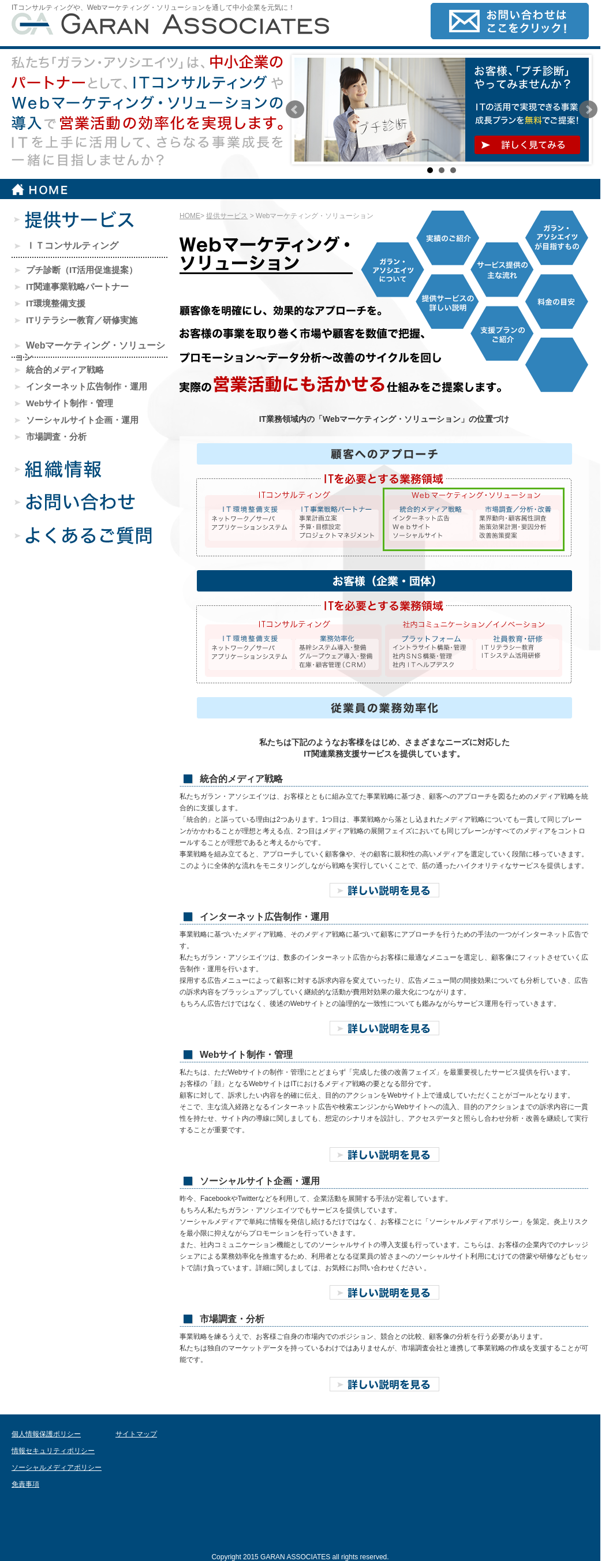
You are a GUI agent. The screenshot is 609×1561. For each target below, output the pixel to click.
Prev (295, 109)
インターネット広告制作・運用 (80, 386)
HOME (190, 216)
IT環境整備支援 (49, 303)
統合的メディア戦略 (59, 370)
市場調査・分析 (50, 436)
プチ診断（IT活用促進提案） (75, 270)
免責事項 (25, 1484)
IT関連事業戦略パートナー (71, 286)
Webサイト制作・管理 (63, 403)
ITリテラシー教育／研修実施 (75, 320)
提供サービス (227, 216)
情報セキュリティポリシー (53, 1451)
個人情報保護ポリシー (46, 1434)
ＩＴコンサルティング (66, 245)
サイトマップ (136, 1434)
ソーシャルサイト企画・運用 (76, 420)
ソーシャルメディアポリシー (57, 1467)
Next (588, 109)
